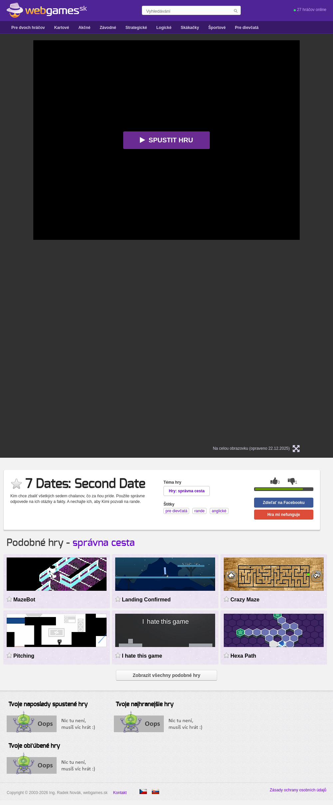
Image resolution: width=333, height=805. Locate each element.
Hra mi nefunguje (283, 514)
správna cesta (104, 543)
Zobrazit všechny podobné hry (166, 675)
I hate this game (142, 656)
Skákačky (190, 27)
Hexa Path (243, 656)
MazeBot (24, 599)
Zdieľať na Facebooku (284, 502)
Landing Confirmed (146, 599)
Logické (163, 27)
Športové (217, 27)
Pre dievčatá (247, 27)
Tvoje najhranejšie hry (144, 705)
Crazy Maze (244, 599)
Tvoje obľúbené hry (34, 746)
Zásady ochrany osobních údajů (298, 790)
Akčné (84, 27)
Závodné (108, 27)
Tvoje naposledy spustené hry (48, 705)
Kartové (61, 27)
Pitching (23, 656)
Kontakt (120, 792)
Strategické (136, 27)
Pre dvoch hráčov (28, 27)
